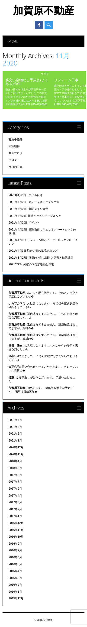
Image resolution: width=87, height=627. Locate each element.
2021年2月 (15, 433)
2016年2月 (15, 584)
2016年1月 (15, 591)
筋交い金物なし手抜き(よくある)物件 (26, 82)
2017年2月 (15, 509)
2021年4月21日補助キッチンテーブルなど (35, 216)
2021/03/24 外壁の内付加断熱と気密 (31, 264)
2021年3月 (15, 427)
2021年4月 (15, 420)
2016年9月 (15, 543)
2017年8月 (15, 475)
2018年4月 (15, 461)
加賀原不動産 (43, 10)
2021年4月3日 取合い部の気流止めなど (33, 250)
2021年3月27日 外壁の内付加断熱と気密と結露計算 (41, 257)
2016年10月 (16, 536)
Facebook (39, 25)
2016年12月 (16, 523)
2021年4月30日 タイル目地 (25, 195)
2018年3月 (15, 468)
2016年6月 (15, 557)
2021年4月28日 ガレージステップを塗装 (34, 202)
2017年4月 (15, 495)
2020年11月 (16, 454)
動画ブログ (16, 153)
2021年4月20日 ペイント (24, 222)
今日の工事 (16, 167)
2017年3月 (15, 502)
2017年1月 (15, 516)
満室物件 (14, 146)
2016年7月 (15, 550)
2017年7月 (15, 481)
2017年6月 (15, 488)
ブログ (44, 74)
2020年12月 (16, 447)
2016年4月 (15, 571)
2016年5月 (15, 564)
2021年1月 (15, 440)
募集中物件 (16, 139)
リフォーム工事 (66, 80)
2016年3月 (15, 578)
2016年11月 (16, 530)
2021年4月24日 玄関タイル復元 (28, 209)
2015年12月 (16, 598)
